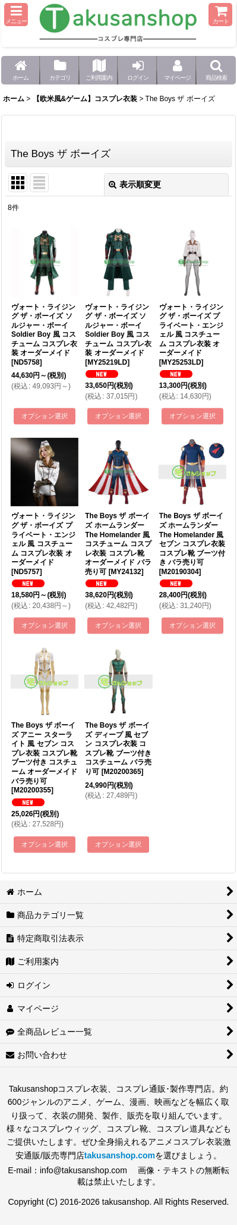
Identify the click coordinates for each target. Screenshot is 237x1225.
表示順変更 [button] (135, 184)
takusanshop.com (119, 1155)
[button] (16, 14)
